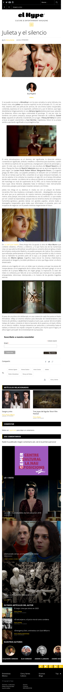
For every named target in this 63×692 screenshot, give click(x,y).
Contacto (25, 686)
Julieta (47, 369)
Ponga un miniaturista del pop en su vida (19, 595)
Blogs (41, 676)
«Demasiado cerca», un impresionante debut (21, 554)
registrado (12, 430)
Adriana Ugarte (12, 369)
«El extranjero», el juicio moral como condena (31, 619)
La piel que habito (11, 244)
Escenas (42, 674)
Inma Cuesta (37, 369)
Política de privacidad (8, 686)
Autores (25, 685)
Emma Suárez (25, 369)
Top (58, 674)
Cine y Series (10, 40)
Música (12, 415)
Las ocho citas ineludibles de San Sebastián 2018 (22, 513)
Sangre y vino (17, 7)
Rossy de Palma (27, 374)
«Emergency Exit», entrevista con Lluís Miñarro (32, 630)
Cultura (23, 676)
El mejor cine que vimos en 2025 (26, 608)
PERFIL (31, 97)
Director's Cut (19, 559)
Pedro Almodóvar (13, 374)
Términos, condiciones (8, 685)
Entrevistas (25, 634)
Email (6, 343)
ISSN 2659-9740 (27, 688)
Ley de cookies (6, 688)
